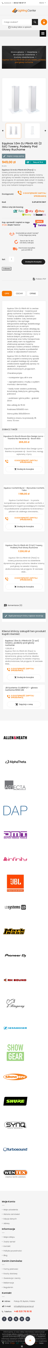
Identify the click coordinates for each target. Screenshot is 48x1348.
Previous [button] (2, 130)
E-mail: (6, 1306)
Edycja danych (10, 1219)
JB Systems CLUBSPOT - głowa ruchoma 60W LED (21, 688)
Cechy (19, 293)
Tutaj (20, 235)
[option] (14, 130)
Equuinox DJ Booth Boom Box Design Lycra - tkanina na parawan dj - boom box (24, 437)
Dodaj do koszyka (33, 262)
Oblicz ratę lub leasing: (13, 207)
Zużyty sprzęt (9, 1241)
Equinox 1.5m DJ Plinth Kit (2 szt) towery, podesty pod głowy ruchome (24, 546)
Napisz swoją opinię (13, 156)
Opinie (33, 293)
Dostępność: (8, 194)
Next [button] (45, 130)
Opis (7, 293)
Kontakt (7, 1246)
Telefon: (7, 1311)
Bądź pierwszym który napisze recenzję (24, 615)
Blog (5, 1255)
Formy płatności (11, 1269)
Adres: (6, 1301)
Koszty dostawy (10, 1273)
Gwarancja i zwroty (12, 1278)
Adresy (7, 1223)
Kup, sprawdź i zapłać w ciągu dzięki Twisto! (16, 223)
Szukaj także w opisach (19, 27)
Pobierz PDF (39, 279)
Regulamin (8, 1287)
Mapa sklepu (9, 1237)
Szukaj (35, 22)
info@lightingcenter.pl (24, 1306)
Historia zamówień (12, 1214)
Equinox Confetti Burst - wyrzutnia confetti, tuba (24, 489)
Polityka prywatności (13, 1251)
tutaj (23, 1343)
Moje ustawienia (11, 1209)
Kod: (4, 202)
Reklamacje (9, 1282)
